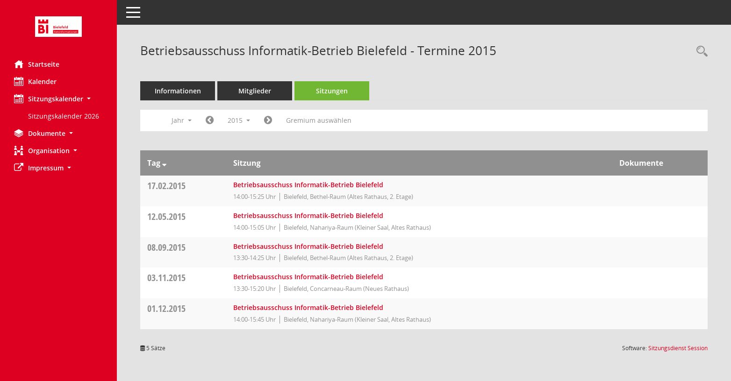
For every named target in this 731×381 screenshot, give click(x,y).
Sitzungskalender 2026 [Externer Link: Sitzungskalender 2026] (63, 116)
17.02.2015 (166, 185)
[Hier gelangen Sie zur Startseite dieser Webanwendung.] (58, 26)
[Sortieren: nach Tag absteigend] (164, 163)
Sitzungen (332, 90)
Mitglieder (254, 90)
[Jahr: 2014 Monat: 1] (210, 120)
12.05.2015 (166, 216)
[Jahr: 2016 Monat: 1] (268, 120)
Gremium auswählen (318, 120)
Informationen (178, 90)
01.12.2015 (166, 308)
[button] (58, 98)
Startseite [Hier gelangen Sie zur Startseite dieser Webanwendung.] (36, 64)
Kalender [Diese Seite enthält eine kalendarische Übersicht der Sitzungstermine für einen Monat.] (35, 81)
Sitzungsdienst (678, 348)
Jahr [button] (182, 120)
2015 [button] (239, 120)
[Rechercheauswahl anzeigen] (700, 51)
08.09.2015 (166, 247)
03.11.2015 (166, 277)
